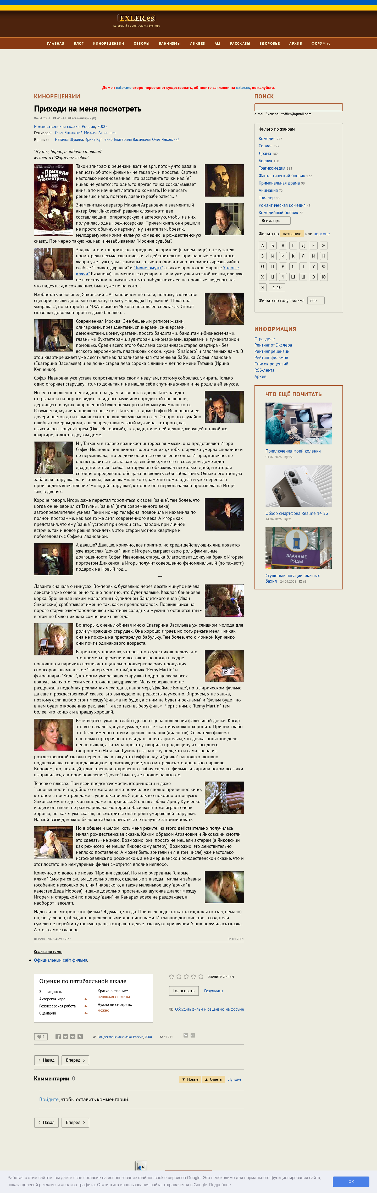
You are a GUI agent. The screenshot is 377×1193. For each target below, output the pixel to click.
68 (303, 581)
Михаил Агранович (100, 132)
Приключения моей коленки (293, 451)
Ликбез (197, 43)
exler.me (123, 87)
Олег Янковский (68, 132)
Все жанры (274, 220)
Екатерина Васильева (132, 139)
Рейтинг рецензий (271, 351)
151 (289, 457)
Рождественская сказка (57, 126)
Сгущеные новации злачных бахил (292, 578)
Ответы (216, 1079)
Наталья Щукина (69, 139)
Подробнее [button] (220, 1185)
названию (292, 234)
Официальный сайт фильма (60, 960)
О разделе (264, 339)
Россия (88, 126)
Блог (79, 43)
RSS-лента (264, 370)
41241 (166, 1037)
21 (288, 519)
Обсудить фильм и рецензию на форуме (206, 1009)
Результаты (213, 990)
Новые (192, 1079)
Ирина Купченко (99, 139)
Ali (218, 43)
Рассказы (240, 43)
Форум (321, 43)
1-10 (277, 287)
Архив (295, 43)
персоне (322, 234)
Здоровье (270, 43)
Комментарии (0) (82, 118)
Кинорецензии (108, 43)
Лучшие (234, 1079)
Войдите (49, 1099)
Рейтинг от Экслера (273, 345)
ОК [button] (351, 1182)
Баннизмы (170, 43)
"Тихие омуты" (148, 268)
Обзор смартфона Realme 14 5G (296, 513)
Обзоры (141, 43)
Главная (55, 43)
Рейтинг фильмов (271, 357)
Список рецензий (271, 364)
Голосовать (184, 991)
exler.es (243, 87)
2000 (102, 126)
